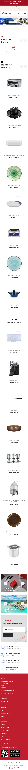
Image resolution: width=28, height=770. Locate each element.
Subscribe (8, 635)
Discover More (14, 3)
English (11, 6)
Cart (2, 710)
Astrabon (21, 765)
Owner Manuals (5, 739)
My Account (4, 701)
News (2, 736)
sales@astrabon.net (8, 690)
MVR (16, 6)
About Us (3, 724)
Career (3, 716)
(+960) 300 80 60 (8, 693)
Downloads (4, 733)
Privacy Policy (5, 730)
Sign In (19, 9)
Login (2, 704)
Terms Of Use (5, 727)
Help (8, 9)
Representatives (5, 713)
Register (13, 9)
